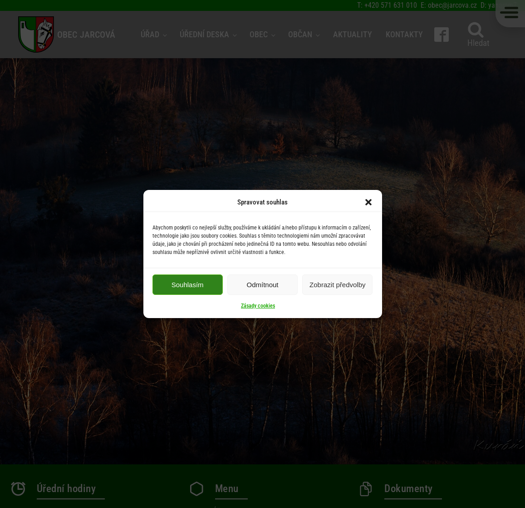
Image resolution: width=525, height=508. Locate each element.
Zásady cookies (258, 306)
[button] (368, 202)
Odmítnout (262, 285)
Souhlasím (188, 285)
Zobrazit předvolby (337, 285)
